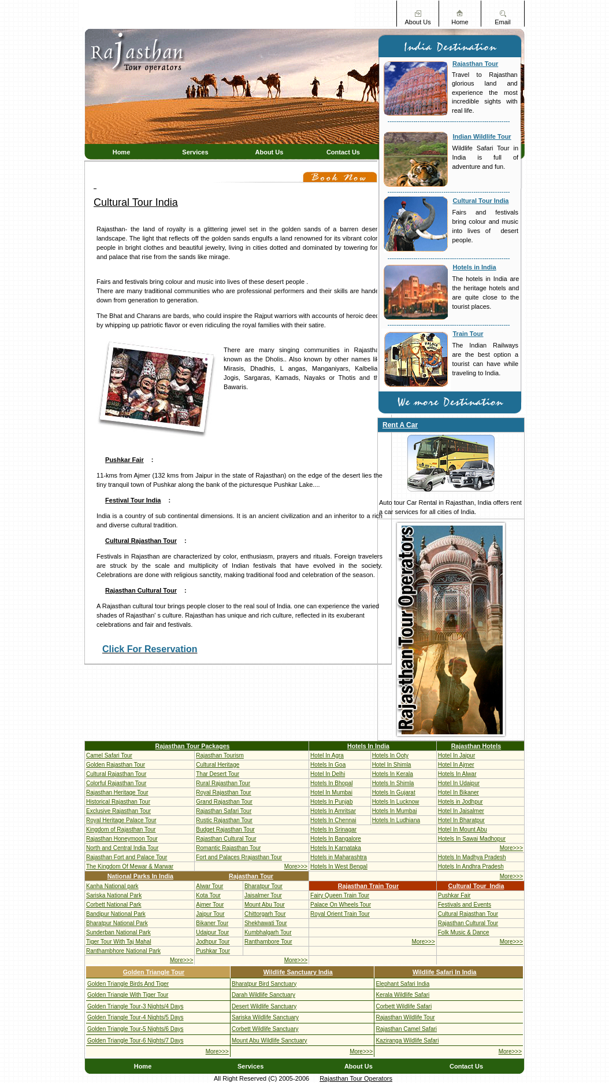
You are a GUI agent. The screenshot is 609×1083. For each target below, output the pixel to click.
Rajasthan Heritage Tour (117, 792)
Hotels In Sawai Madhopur (472, 839)
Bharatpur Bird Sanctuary (264, 984)
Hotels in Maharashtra (338, 857)
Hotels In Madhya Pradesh (472, 857)
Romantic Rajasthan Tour (228, 848)
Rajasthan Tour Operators (356, 1078)
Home (459, 22)
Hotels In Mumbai (394, 811)
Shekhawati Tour (265, 923)
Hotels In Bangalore (335, 839)
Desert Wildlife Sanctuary (264, 1006)
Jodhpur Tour (212, 941)
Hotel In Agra (327, 755)
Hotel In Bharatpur (461, 820)
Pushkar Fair (124, 459)
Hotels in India (474, 267)
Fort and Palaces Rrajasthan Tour (239, 857)
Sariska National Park (114, 895)
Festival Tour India (133, 500)
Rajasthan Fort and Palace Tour (126, 857)
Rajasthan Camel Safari (406, 1029)
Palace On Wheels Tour (340, 904)
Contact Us (343, 152)
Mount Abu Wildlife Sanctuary (269, 1040)
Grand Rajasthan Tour (224, 802)
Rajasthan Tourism (220, 755)
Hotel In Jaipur (456, 755)
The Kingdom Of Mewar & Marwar (129, 866)
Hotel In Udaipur (459, 783)
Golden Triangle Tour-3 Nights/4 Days (135, 1006)
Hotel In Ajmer (456, 765)
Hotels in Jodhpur (460, 802)
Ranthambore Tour (268, 941)
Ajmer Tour (210, 904)
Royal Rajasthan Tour (223, 792)
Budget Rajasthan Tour (225, 829)
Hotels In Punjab (331, 802)
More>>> (511, 848)
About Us (417, 22)
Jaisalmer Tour (263, 895)
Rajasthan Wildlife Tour (405, 1017)
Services (195, 152)
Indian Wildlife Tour (482, 136)
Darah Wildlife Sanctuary (263, 995)
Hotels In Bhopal (331, 783)
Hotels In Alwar (457, 774)
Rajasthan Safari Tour (223, 811)
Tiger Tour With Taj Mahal (118, 941)
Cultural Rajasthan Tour (141, 540)
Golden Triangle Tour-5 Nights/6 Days (135, 1029)
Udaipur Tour (212, 932)
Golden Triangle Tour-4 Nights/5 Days (135, 1017)
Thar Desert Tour (217, 774)
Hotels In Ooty (390, 755)
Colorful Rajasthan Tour (116, 783)
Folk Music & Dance (463, 932)
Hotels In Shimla (393, 783)
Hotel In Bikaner (458, 792)
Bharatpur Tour (263, 886)
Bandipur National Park (116, 914)
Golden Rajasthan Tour (115, 765)
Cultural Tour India (481, 200)
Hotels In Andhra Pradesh (471, 866)
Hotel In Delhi (327, 774)
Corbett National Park (114, 904)
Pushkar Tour (213, 951)
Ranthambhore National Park (123, 951)
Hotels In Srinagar (333, 829)
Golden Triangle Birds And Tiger (128, 984)
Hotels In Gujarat (393, 792)
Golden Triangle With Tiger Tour (127, 995)
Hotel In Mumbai (331, 792)
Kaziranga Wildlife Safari (407, 1040)
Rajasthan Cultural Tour (141, 590)
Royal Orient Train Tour (340, 914)
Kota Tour (208, 895)
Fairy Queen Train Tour (339, 895)
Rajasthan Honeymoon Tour (122, 839)
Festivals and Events (464, 904)
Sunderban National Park (118, 932)
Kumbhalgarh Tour (268, 932)
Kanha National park (112, 886)
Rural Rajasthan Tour (223, 783)
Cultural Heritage (217, 765)
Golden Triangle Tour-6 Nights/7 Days (135, 1040)
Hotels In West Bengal (338, 866)
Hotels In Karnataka (335, 848)
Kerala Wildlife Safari (402, 995)
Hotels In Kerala (392, 774)
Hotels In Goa (328, 765)
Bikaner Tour (212, 923)
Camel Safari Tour (109, 755)
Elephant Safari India (402, 984)
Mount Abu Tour (264, 904)
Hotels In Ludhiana (396, 820)
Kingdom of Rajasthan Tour (120, 829)
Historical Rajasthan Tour (118, 802)
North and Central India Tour (122, 848)
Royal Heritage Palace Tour (121, 820)
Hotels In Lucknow (395, 802)
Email (503, 22)
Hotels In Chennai (333, 820)
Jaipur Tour (210, 914)
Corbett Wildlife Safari (404, 1006)
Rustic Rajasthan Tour (224, 820)
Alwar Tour (209, 886)
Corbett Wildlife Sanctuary (265, 1029)
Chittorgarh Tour (265, 914)
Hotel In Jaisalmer (461, 811)
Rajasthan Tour (475, 63)
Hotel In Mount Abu (462, 829)
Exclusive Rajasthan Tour (118, 811)
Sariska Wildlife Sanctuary (265, 1017)
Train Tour (468, 333)
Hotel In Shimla (391, 765)
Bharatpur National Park (117, 923)
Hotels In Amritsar (333, 811)
